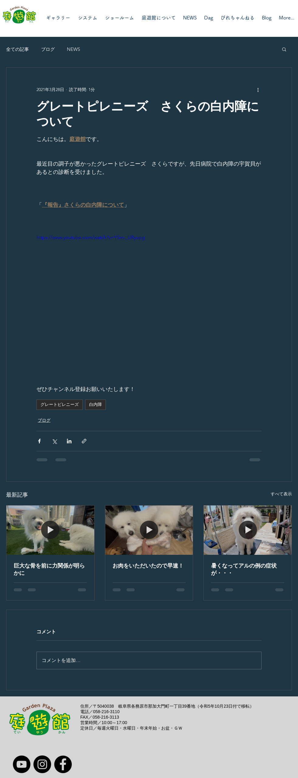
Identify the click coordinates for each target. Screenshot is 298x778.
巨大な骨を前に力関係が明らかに (49, 569)
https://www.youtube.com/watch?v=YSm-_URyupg (90, 237)
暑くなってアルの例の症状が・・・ (244, 569)
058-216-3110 (106, 711)
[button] (284, 49)
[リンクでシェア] (84, 441)
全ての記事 (17, 49)
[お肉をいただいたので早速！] (149, 530)
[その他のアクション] (258, 89)
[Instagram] (42, 764)
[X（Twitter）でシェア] (54, 441)
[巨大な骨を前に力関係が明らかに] (50, 530)
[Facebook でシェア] (39, 441)
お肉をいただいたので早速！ (148, 566)
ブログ (48, 49)
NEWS (73, 49)
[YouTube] (21, 764)
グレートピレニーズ (59, 404)
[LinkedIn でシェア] (69, 441)
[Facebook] (63, 764)
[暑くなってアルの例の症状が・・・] (248, 530)
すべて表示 (281, 494)
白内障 (95, 404)
